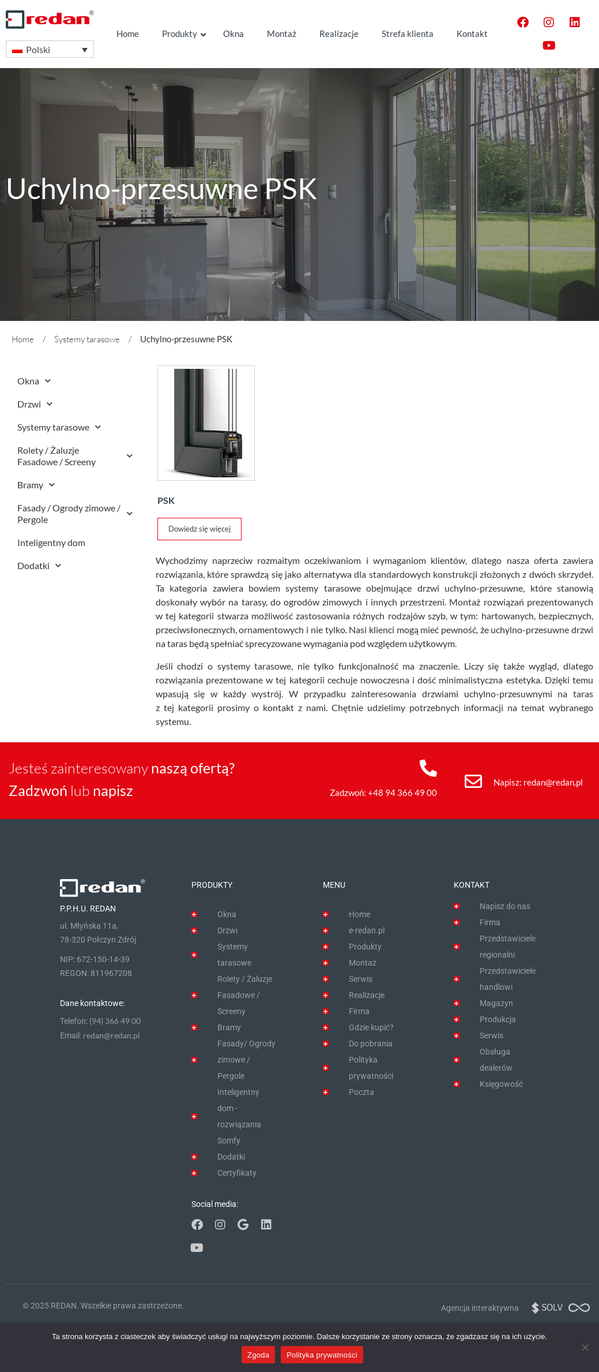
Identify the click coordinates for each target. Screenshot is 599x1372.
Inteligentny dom (51, 542)
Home (23, 339)
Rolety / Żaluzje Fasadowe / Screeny (75, 455)
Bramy (36, 485)
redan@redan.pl (553, 782)
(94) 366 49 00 (115, 1021)
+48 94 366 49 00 (402, 792)
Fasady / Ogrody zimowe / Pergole (75, 513)
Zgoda (258, 1355)
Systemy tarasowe (87, 339)
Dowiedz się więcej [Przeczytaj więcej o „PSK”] (199, 528)
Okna (34, 381)
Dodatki (39, 565)
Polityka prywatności (322, 1355)
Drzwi (34, 404)
